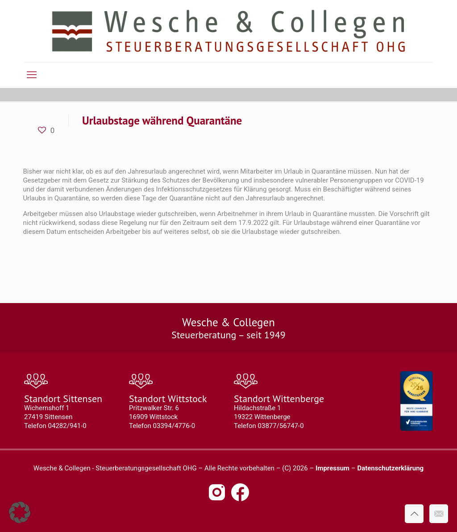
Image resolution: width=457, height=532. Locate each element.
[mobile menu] (31, 75)
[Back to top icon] (414, 513)
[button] (19, 512)
